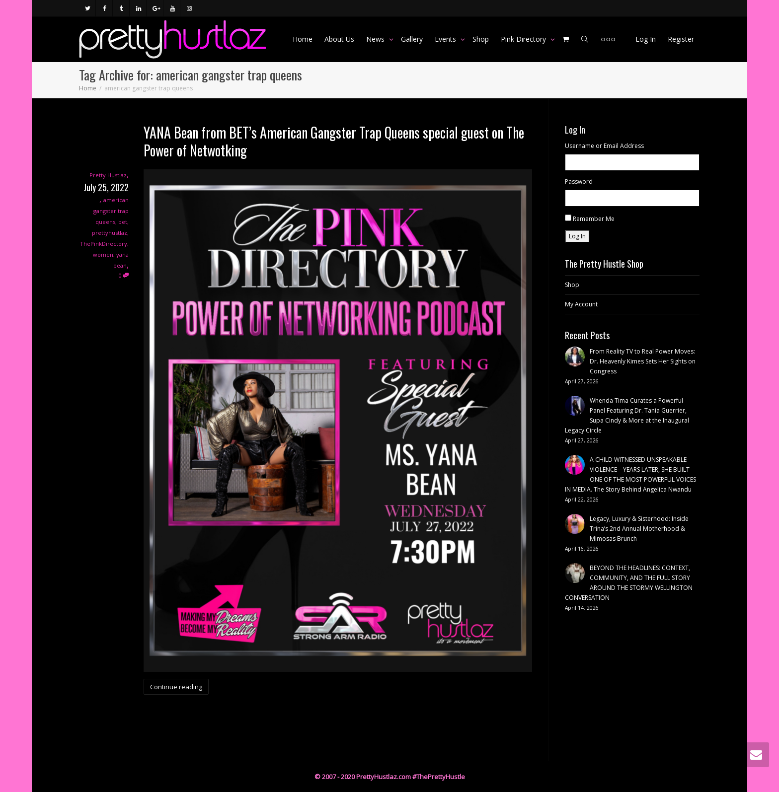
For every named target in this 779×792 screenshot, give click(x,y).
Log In (645, 39)
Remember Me (594, 219)
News (376, 39)
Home (302, 39)
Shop (480, 39)
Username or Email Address (604, 146)
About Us (339, 39)
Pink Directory (524, 39)
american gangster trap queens (111, 210)
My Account (581, 304)
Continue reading (176, 686)
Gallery (412, 39)
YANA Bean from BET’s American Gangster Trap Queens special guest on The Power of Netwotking (334, 141)
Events (446, 39)
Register (681, 39)
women (103, 254)
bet (122, 221)
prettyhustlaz (109, 232)
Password (579, 181)
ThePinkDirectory (103, 243)
